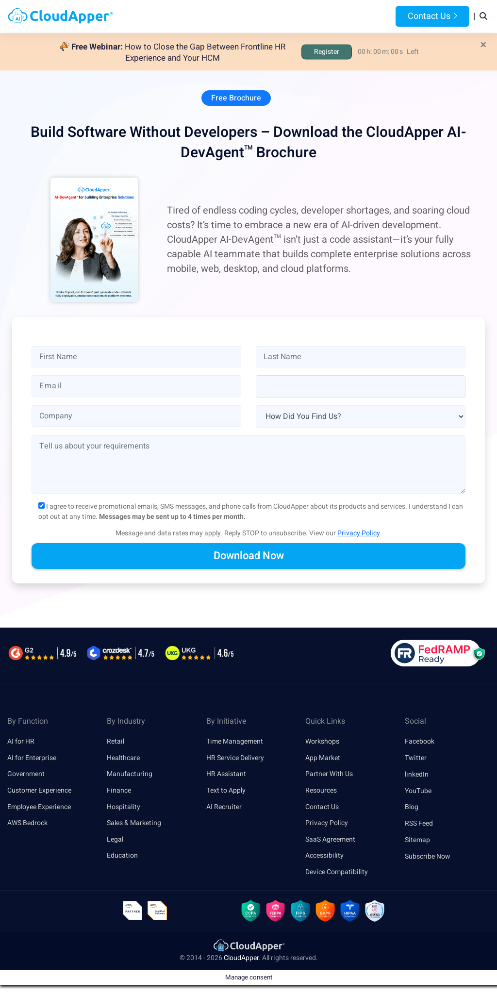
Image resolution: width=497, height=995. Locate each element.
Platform (234, 16)
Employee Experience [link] (39, 807)
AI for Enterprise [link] (31, 758)
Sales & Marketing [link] (134, 824)
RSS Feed (419, 824)
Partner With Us (329, 775)
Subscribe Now (427, 857)
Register (326, 52)
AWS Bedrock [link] (27, 824)
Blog (362, 16)
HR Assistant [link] (226, 775)
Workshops (322, 742)
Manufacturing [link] (129, 775)
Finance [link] (119, 791)
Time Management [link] (234, 742)
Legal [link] (115, 840)
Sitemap (417, 840)
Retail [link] (115, 742)
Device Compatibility (336, 873)
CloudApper (241, 959)
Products (187, 16)
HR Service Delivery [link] (235, 758)
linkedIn (417, 775)
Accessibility (324, 857)
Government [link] (26, 775)
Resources (325, 16)
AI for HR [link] (20, 742)
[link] (248, 947)
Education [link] (122, 857)
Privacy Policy (358, 534)
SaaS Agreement (330, 840)
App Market (322, 758)
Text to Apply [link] (226, 791)
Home (150, 16)
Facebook (419, 742)
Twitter (416, 758)
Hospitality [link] (123, 807)
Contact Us (432, 16)
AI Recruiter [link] (224, 807)
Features (281, 16)
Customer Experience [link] (39, 791)
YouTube (418, 791)
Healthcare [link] (123, 758)
